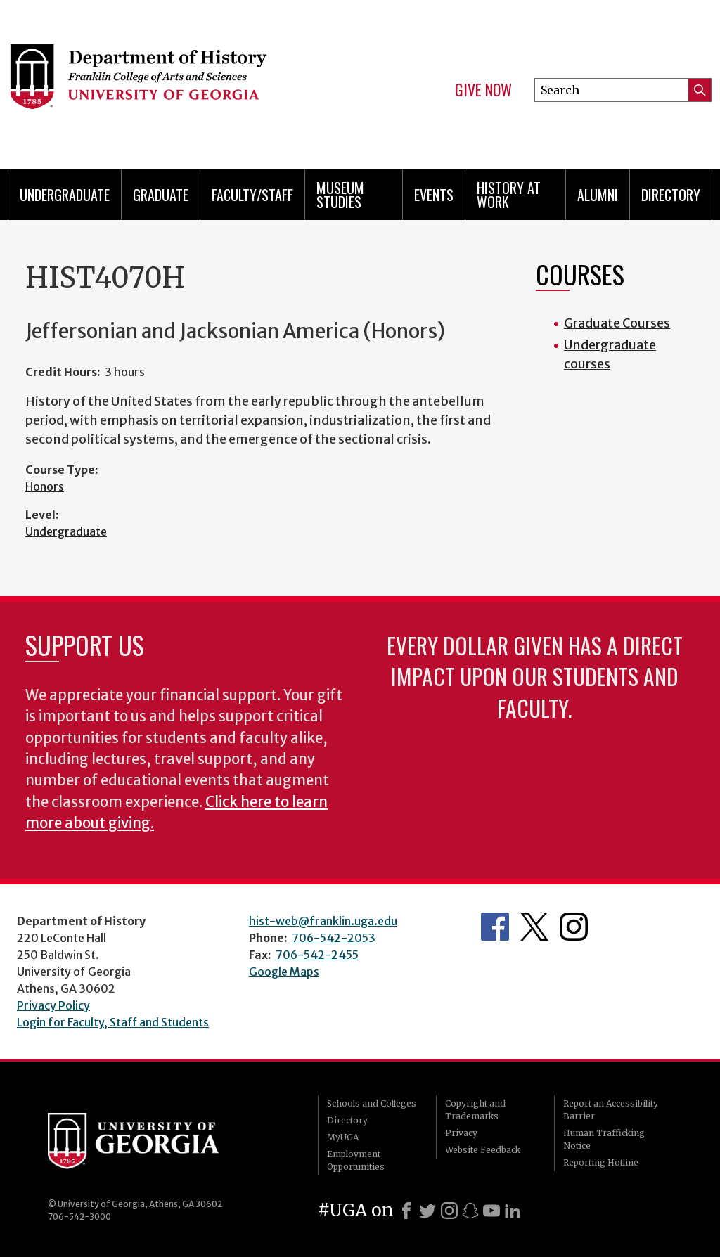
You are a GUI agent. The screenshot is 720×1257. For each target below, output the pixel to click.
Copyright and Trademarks (475, 1109)
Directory (670, 194)
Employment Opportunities (356, 1160)
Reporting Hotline (600, 1162)
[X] (427, 1210)
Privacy (461, 1133)
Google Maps (284, 972)
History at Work (509, 194)
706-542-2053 (333, 938)
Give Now (483, 90)
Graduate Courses (617, 323)
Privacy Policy (53, 1005)
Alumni (597, 194)
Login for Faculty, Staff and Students (113, 1022)
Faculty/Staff (252, 194)
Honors (44, 486)
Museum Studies (340, 194)
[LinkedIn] (512, 1210)
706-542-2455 (317, 955)
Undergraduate (65, 194)
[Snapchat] (470, 1210)
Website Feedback (482, 1150)
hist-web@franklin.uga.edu (323, 921)
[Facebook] (406, 1210)
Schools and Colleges (371, 1103)
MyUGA (343, 1137)
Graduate (160, 194)
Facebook (495, 927)
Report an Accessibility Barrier (610, 1109)
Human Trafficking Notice (604, 1139)
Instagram (574, 927)
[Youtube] (491, 1210)
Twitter (534, 927)
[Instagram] (449, 1210)
